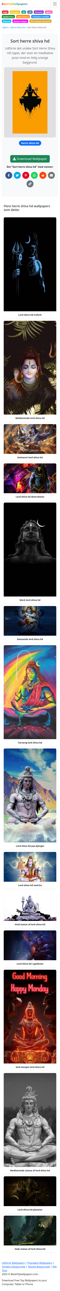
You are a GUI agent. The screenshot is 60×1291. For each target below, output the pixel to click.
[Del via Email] (51, 175)
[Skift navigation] (55, 4)
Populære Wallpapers (39, 1263)
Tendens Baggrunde (13, 1266)
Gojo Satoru (23, 16)
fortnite (39, 12)
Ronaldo (15, 12)
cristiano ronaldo (40, 16)
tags (5, 12)
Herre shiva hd (17, 27)
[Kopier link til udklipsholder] (30, 183)
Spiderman (8, 16)
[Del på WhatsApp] (34, 175)
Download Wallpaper (30, 159)
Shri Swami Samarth (40, 21)
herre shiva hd (30, 143)
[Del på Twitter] (17, 175)
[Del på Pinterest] (25, 175)
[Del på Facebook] (8, 175)
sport (48, 12)
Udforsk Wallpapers (13, 1263)
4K (23, 12)
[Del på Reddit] (42, 175)
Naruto (6, 21)
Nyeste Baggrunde (39, 1266)
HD (30, 12)
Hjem (5, 27)
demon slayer (20, 21)
